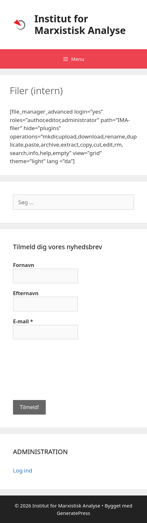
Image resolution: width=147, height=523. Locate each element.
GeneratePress (73, 513)
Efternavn (25, 293)
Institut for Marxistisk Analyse (80, 24)
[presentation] (39, 369)
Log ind (22, 470)
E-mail (23, 321)
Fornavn (23, 265)
